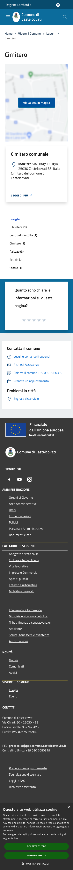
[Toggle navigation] (7, 16)
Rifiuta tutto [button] (36, 855)
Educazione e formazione (25, 610)
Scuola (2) (16, 259)
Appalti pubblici (19, 578)
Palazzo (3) (17, 251)
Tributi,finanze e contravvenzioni (30, 622)
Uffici (12, 510)
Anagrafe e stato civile (24, 553)
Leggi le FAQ (17, 780)
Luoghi (50, 33)
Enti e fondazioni (20, 516)
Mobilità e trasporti (21, 591)
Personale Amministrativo (26, 528)
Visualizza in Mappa (36, 102)
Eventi (13, 696)
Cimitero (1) (17, 243)
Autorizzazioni (18, 641)
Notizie (13, 660)
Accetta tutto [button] (36, 846)
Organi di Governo (21, 497)
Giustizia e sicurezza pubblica (28, 616)
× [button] (68, 807)
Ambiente (15, 628)
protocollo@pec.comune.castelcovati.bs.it (37, 745)
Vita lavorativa (18, 566)
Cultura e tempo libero (24, 560)
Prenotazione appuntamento (28, 768)
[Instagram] (29, 479)
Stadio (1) (16, 267)
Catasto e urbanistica (23, 585)
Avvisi (13, 672)
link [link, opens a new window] (16, 838)
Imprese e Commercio (23, 572)
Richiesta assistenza (22, 786)
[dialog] (36, 836)
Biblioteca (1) (18, 227)
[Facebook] (9, 479)
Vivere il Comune (29, 33)
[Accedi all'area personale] (58, 5)
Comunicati (16, 666)
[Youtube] (19, 479)
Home (8, 33)
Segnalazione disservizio (25, 774)
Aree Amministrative (23, 503)
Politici (13, 522)
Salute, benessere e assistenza (29, 635)
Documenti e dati (20, 534)
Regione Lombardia (18, 4)
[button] (36, 864)
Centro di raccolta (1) (23, 235)
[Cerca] (64, 17)
